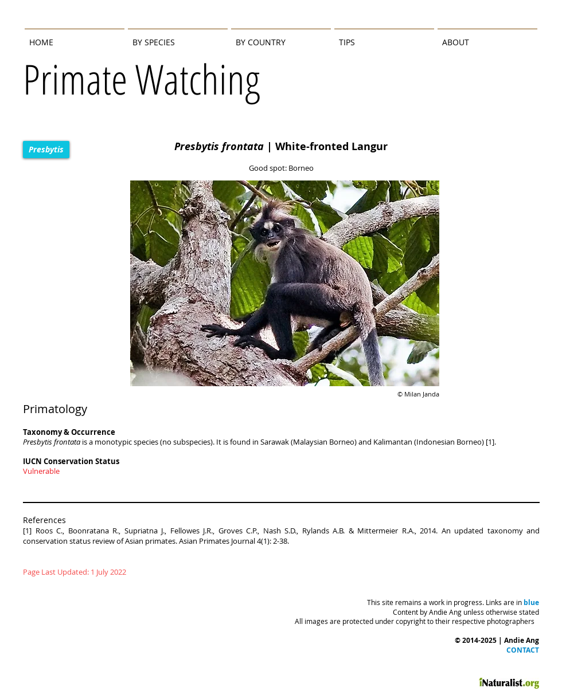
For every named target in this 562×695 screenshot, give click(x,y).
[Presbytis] (46, 149)
